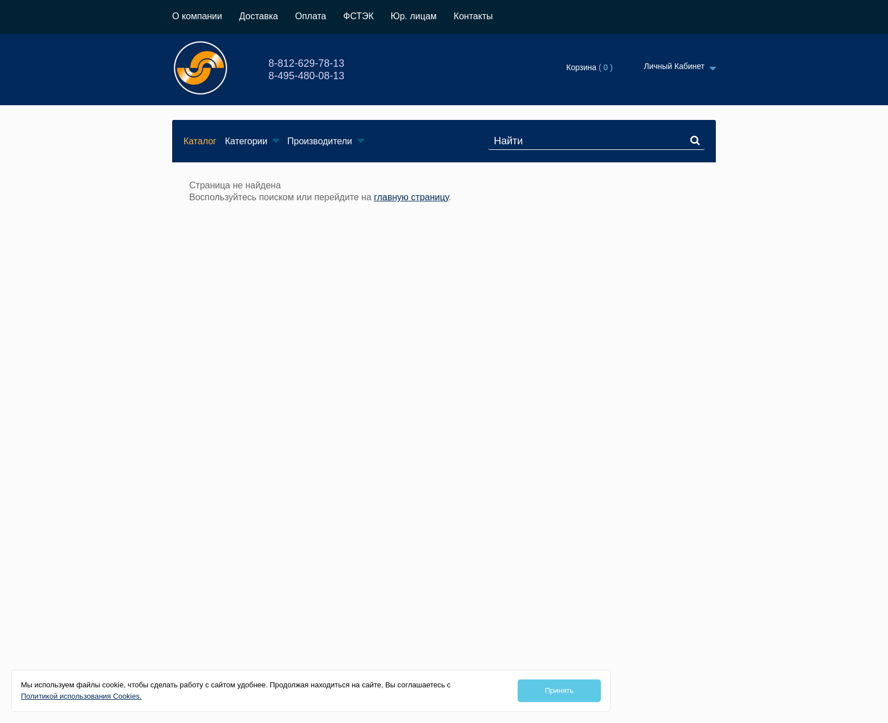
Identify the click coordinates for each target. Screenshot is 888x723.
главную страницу (411, 197)
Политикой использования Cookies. (81, 696)
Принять (559, 690)
